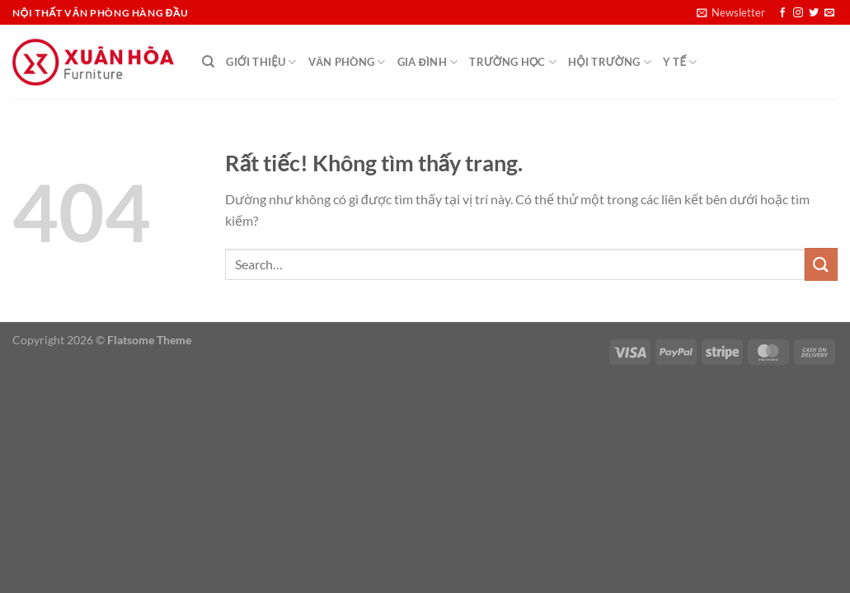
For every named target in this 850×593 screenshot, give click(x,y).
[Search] (208, 61)
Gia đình (427, 62)
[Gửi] (821, 264)
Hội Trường (609, 62)
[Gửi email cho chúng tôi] (829, 13)
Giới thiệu (261, 62)
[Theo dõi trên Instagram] (798, 13)
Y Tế (680, 62)
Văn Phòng (347, 62)
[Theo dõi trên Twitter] (814, 13)
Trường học (512, 62)
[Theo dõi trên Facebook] (782, 13)
